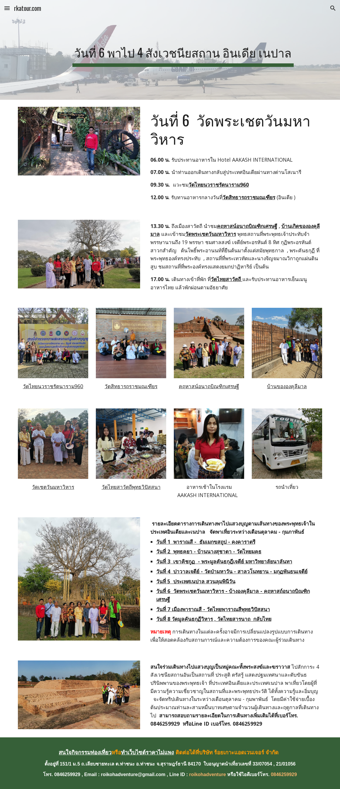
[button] (7, 8)
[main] (183, 50)
